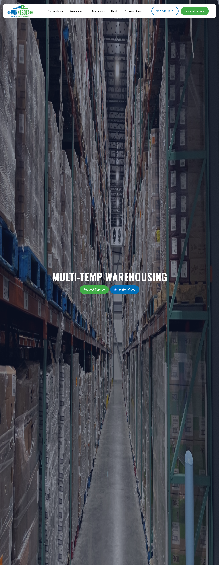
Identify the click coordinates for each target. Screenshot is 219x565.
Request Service (196, 13)
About (115, 13)
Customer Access (133, 12)
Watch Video (123, 289)
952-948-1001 (167, 13)
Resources (98, 11)
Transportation (53, 13)
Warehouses (76, 11)
